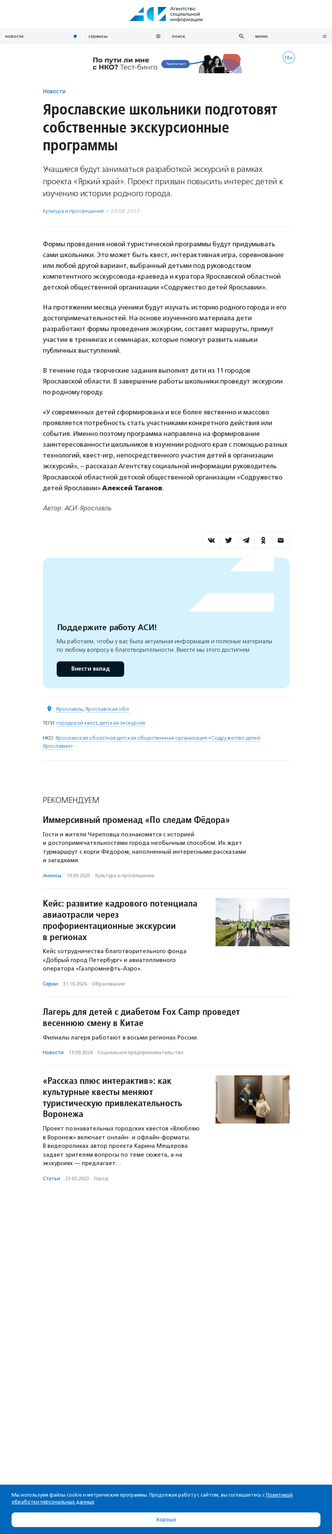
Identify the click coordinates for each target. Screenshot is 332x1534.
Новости (54, 91)
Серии (50, 984)
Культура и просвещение (73, 211)
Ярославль (69, 709)
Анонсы (52, 875)
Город (101, 1178)
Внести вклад (90, 669)
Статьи (51, 1178)
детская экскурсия (122, 723)
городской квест (76, 723)
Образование (108, 984)
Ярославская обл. (107, 709)
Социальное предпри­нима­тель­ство (141, 1052)
